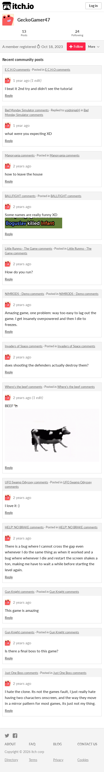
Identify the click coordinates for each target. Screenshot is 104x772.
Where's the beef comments (23, 387)
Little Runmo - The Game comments (28, 248)
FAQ (32, 744)
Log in (93, 6)
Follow (76, 46)
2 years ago (22, 166)
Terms (33, 760)
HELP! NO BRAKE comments (24, 527)
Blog (57, 744)
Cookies (83, 760)
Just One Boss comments (21, 673)
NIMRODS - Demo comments (24, 294)
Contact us (87, 744)
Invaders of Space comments (24, 346)
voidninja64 (72, 110)
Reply (9, 96)
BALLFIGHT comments (20, 196)
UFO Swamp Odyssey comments (26, 482)
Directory (11, 760)
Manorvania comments (20, 155)
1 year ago (21, 80)
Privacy (58, 760)
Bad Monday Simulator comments (27, 110)
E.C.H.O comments (17, 69)
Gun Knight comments (19, 591)
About (10, 744)
